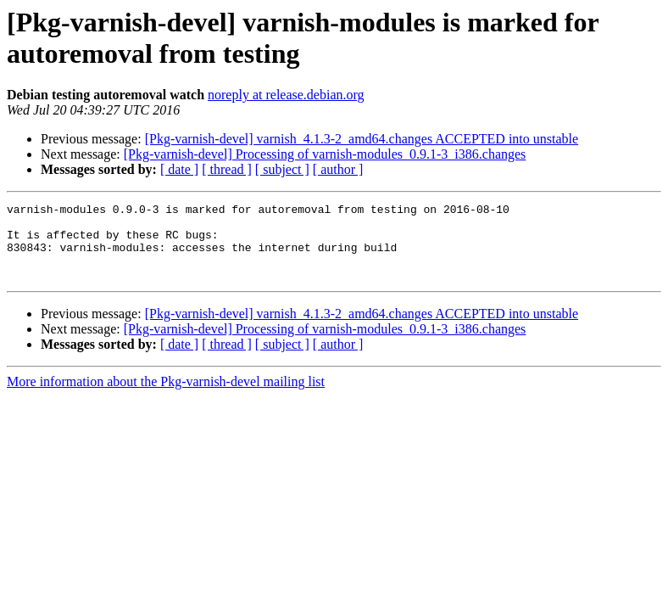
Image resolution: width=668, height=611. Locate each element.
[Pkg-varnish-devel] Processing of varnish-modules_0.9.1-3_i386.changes (325, 154)
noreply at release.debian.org (286, 94)
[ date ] (179, 169)
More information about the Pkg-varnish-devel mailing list (166, 397)
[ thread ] (227, 169)
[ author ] (338, 169)
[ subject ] (282, 169)
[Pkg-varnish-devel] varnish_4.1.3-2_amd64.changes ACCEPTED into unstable (361, 139)
